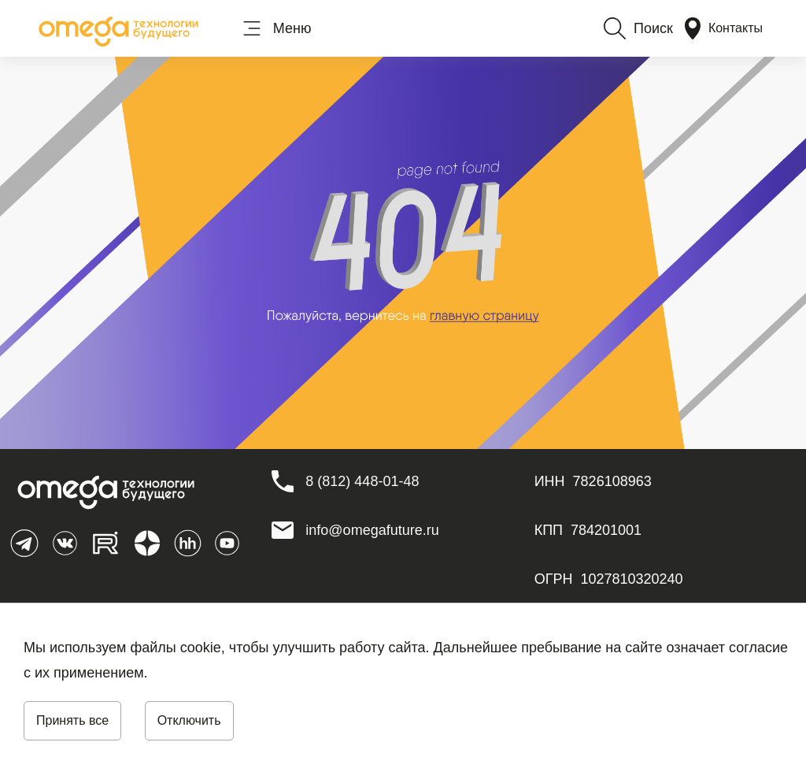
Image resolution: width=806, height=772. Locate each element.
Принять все (72, 720)
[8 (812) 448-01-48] (362, 481)
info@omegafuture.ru (371, 530)
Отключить (189, 720)
